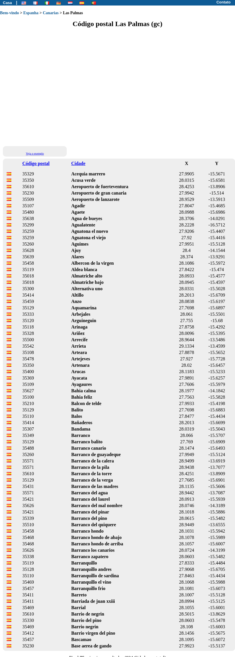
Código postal (36, 163)
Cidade (78, 163)
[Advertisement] (54, 86)
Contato (223, 2)
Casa (7, 3)
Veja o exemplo (35, 153)
